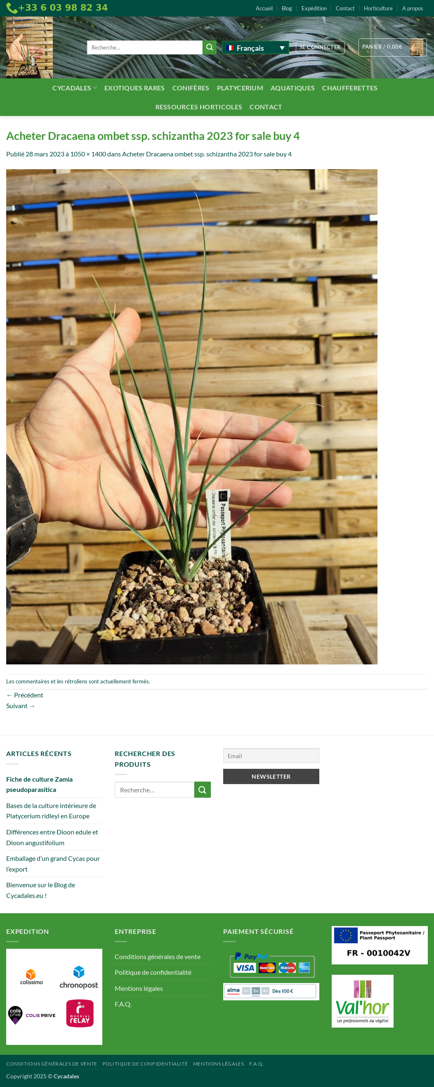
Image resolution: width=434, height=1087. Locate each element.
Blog (287, 8)
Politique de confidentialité (153, 972)
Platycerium (240, 88)
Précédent (24, 695)
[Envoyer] (210, 47)
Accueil (264, 8)
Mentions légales (139, 988)
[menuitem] (255, 47)
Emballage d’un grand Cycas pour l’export (53, 863)
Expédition (314, 8)
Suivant (20, 705)
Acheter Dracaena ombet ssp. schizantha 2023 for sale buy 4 (207, 154)
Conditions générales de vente (157, 956)
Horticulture (378, 8)
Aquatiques (293, 88)
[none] (255, 47)
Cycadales (74, 88)
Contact (345, 8)
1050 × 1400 (88, 154)
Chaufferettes (349, 88)
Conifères (191, 88)
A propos (412, 8)
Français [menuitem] (250, 47)
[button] (320, 47)
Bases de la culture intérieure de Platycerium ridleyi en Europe (51, 810)
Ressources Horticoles (199, 107)
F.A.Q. (123, 1004)
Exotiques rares (134, 88)
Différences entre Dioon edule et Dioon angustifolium (52, 837)
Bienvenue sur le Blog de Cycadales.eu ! (40, 890)
